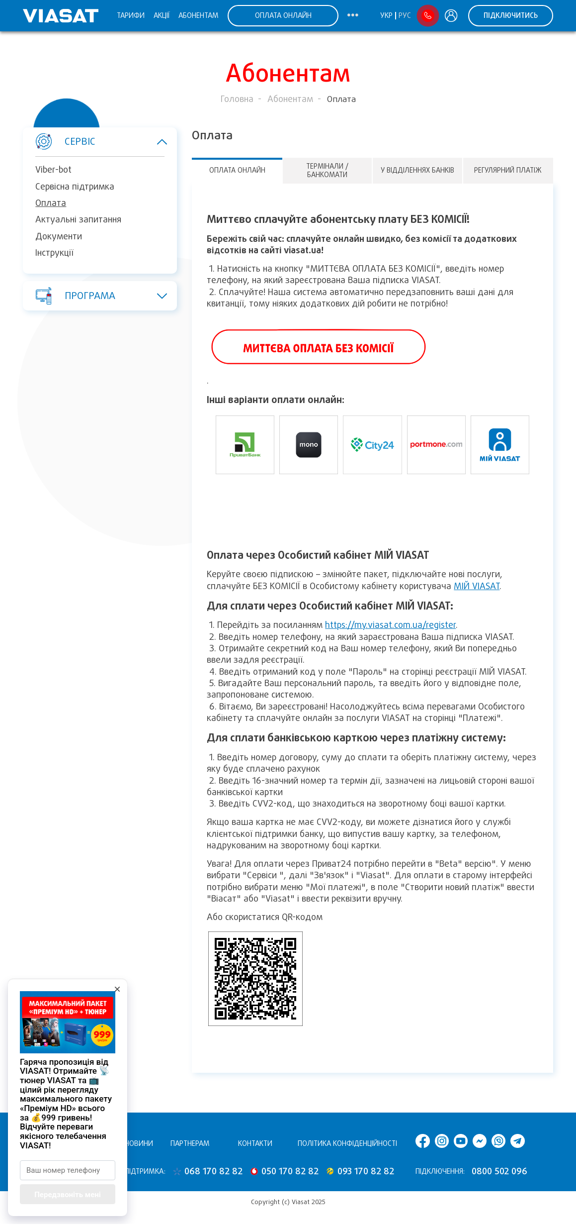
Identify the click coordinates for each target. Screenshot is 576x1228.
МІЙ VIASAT (476, 586)
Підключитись (511, 15)
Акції (161, 15)
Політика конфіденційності (347, 1143)
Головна (237, 99)
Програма (94, 295)
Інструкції (54, 253)
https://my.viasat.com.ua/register (390, 625)
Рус (405, 15)
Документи (58, 236)
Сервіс (94, 141)
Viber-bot (53, 170)
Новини (139, 1143)
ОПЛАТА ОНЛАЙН (283, 15)
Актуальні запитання (78, 219)
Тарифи (131, 15)
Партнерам (190, 1143)
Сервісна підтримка (74, 187)
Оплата (50, 203)
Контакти (255, 1143)
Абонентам (198, 15)
